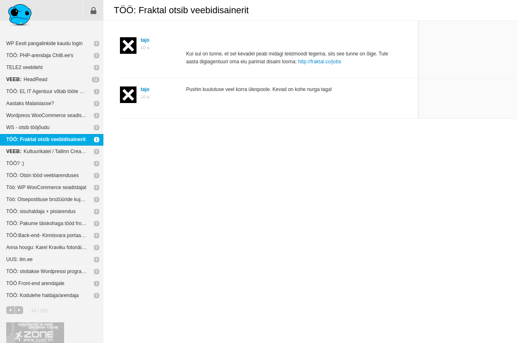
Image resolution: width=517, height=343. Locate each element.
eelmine (10, 310)
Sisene (93, 10)
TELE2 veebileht (24, 67)
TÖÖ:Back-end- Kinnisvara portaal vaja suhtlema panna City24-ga (54, 235)
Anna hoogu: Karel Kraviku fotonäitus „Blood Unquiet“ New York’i (54, 247)
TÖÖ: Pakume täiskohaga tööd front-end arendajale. (54, 223)
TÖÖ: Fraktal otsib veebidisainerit (46, 139)
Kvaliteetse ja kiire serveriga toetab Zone (35, 332)
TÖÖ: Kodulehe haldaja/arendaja (42, 295)
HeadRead (26, 79)
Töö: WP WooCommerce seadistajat (46, 187)
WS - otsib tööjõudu (28, 127)
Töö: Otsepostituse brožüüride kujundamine (54, 199)
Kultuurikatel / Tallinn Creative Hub (52, 151)
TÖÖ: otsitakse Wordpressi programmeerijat (54, 271)
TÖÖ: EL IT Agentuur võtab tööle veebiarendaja (54, 91)
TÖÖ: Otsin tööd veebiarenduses (42, 175)
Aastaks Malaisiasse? (30, 103)
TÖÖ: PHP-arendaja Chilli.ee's (39, 55)
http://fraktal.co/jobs (319, 62)
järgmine (19, 310)
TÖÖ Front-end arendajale (35, 283)
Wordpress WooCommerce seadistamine (51, 115)
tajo (145, 40)
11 (95, 79)
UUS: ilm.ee (19, 259)
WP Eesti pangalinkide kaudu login (44, 43)
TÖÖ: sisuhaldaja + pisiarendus (41, 211)
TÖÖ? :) (15, 163)
